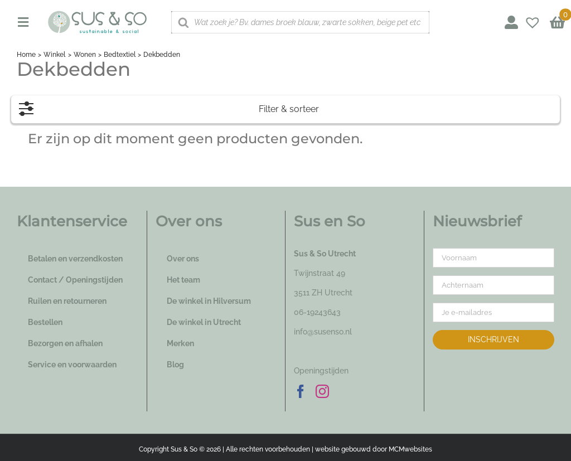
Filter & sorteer (169, 106)
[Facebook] (300, 391)
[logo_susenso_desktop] (97, 14)
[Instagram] (322, 391)
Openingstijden (321, 370)
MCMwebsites (410, 449)
